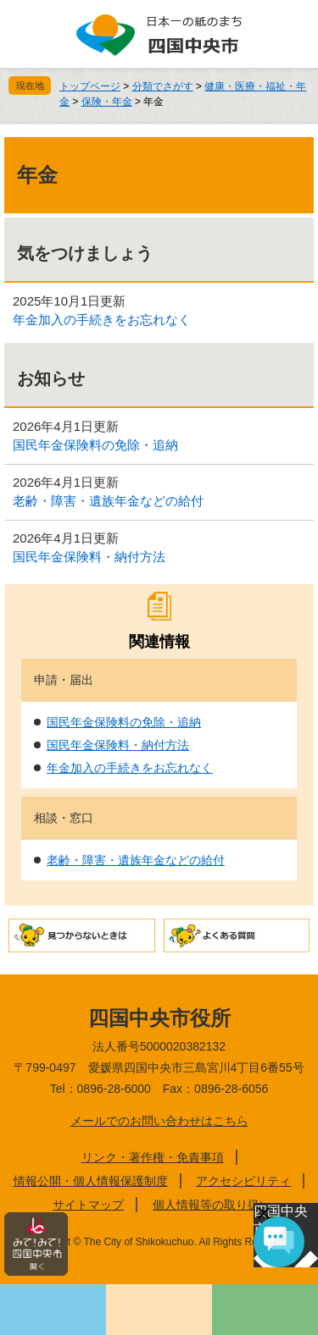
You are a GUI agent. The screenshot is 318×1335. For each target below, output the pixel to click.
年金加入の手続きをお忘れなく (102, 319)
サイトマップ (88, 1204)
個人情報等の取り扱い (212, 1204)
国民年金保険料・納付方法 (89, 556)
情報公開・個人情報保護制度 (91, 1181)
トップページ (89, 86)
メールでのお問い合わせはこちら (159, 1121)
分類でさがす (162, 86)
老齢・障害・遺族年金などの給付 (108, 501)
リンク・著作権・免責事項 (152, 1157)
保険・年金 (106, 102)
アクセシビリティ (243, 1181)
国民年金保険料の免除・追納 (95, 445)
